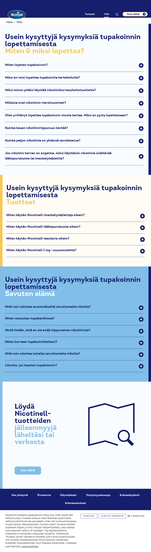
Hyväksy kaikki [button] (89, 516)
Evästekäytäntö (130, 495)
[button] (136, 516)
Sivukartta (44, 495)
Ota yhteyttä (19, 495)
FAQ (106, 14)
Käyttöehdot (68, 495)
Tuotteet (90, 14)
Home (9, 22)
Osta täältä (28, 470)
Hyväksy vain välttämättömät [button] (112, 516)
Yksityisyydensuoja (98, 495)
